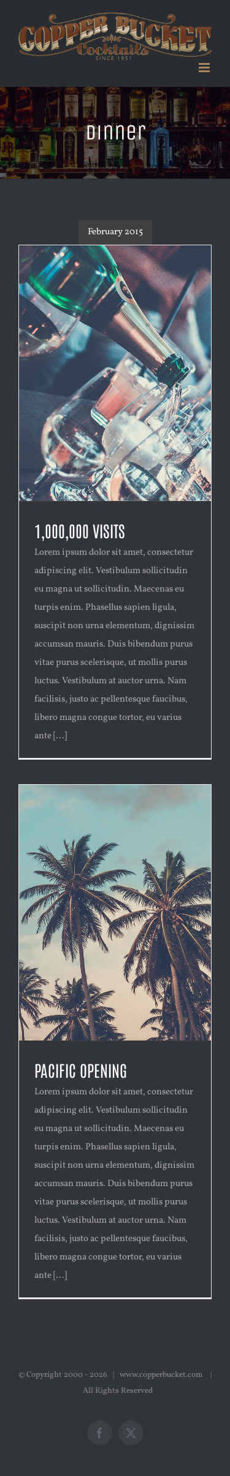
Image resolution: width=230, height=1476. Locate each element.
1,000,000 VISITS (79, 530)
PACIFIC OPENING (80, 1069)
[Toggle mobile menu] (205, 67)
